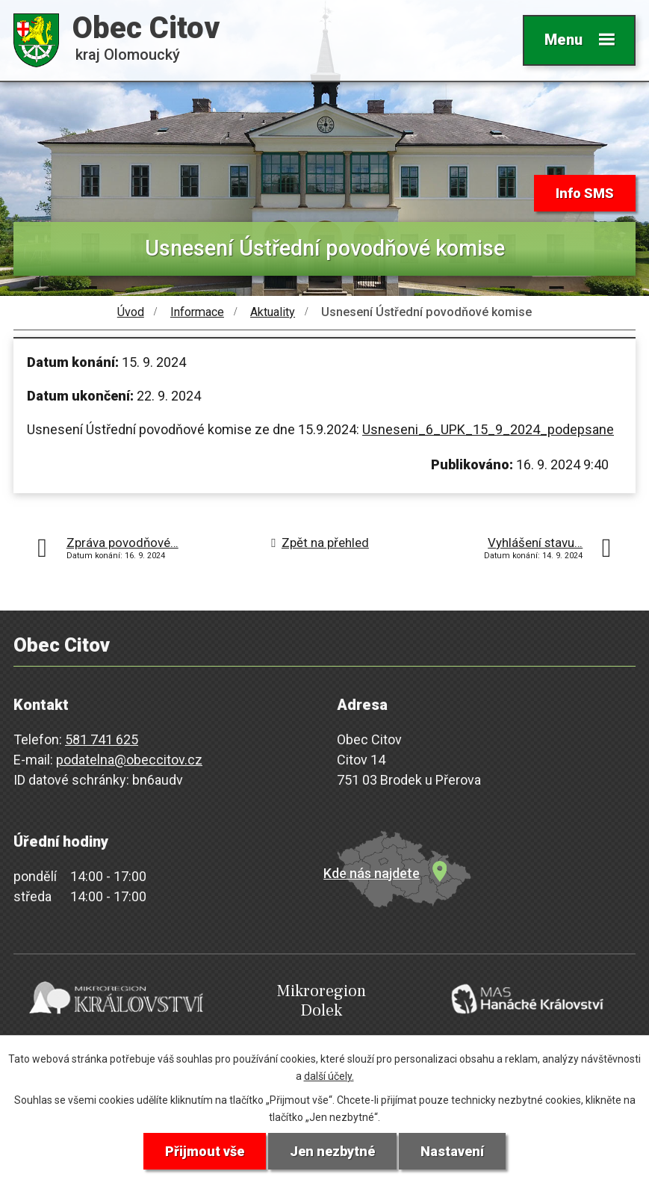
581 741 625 (101, 739)
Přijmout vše (204, 1151)
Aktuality (272, 312)
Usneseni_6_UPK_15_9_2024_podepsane (488, 429)
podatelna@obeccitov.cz (129, 759)
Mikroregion (321, 1001)
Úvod (130, 312)
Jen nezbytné (332, 1151)
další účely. (329, 1076)
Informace (197, 312)
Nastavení (452, 1151)
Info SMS (585, 193)
